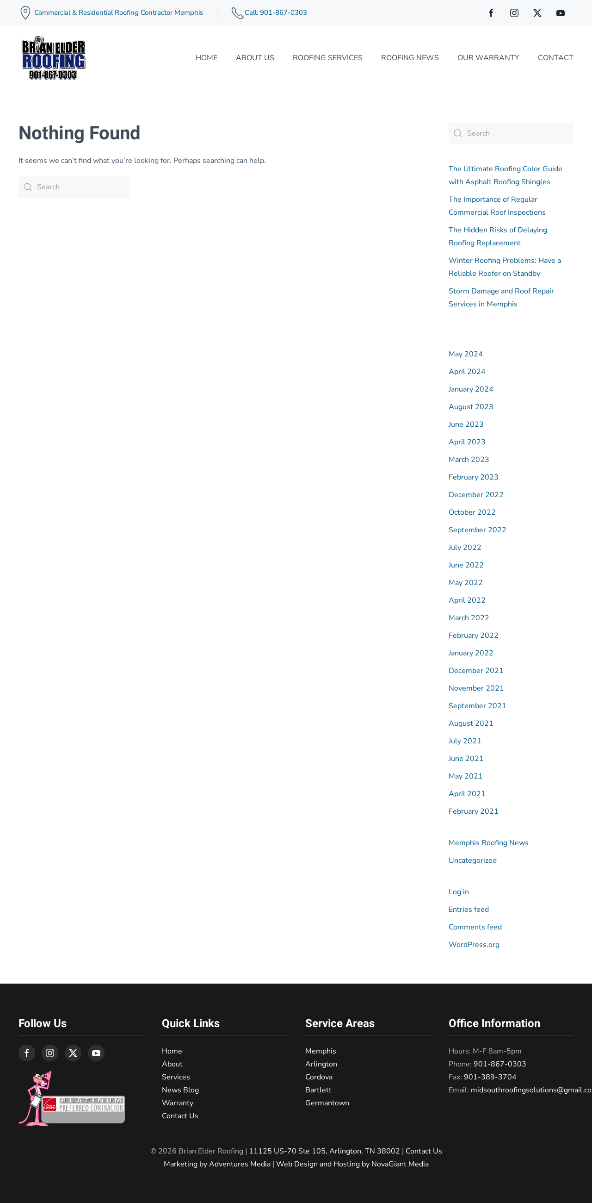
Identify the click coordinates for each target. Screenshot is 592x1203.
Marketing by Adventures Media (217, 1164)
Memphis (320, 1051)
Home (206, 58)
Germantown (327, 1103)
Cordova (319, 1077)
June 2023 (466, 424)
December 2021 (476, 671)
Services (176, 1077)
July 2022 (465, 547)
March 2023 (469, 460)
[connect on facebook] (491, 13)
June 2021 (466, 759)
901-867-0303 (500, 1064)
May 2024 (466, 354)
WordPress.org (474, 945)
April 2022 (467, 600)
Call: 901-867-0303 (276, 12)
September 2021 (477, 706)
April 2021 (467, 794)
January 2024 (471, 389)
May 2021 (466, 776)
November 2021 (476, 688)
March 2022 (469, 618)
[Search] (74, 187)
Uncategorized (473, 860)
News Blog (180, 1090)
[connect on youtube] (560, 13)
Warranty (177, 1103)
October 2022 (472, 512)
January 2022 (471, 653)
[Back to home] (53, 58)
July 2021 (465, 741)
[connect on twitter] (537, 13)
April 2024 (467, 372)
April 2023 (467, 442)
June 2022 (466, 565)
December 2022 (476, 495)
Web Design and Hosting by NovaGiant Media (352, 1164)
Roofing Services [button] (328, 58)
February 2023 (474, 477)
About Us (255, 58)
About (172, 1064)
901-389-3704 (490, 1077)
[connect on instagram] (514, 13)
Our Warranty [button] (488, 58)
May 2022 (466, 583)
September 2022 (477, 530)
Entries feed (469, 909)
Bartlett (318, 1090)
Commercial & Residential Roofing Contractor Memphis (117, 12)
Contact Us (180, 1116)
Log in (459, 892)
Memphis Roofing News (489, 843)
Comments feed (475, 927)
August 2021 (471, 723)
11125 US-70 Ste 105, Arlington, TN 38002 (324, 1151)
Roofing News (410, 58)
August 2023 (471, 407)
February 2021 (474, 811)
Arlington (321, 1064)
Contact (556, 58)
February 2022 (474, 635)
